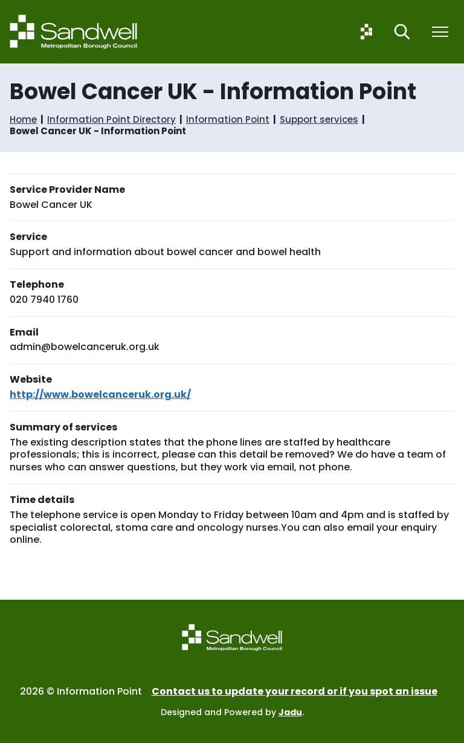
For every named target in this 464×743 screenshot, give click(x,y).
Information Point (227, 120)
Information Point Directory (111, 120)
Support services (319, 120)
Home (23, 120)
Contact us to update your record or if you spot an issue (294, 691)
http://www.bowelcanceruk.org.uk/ (100, 394)
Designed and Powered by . (232, 712)
